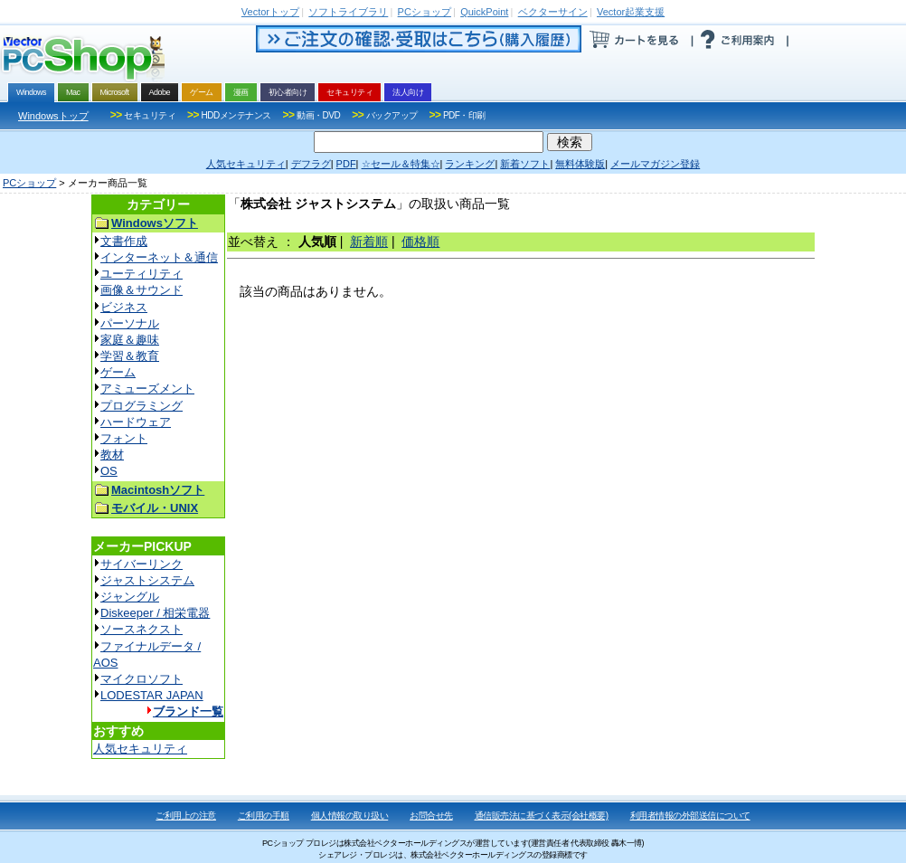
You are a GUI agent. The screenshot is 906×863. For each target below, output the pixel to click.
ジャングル (129, 596)
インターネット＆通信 (159, 257)
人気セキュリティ (140, 748)
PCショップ (29, 182)
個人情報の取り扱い (350, 815)
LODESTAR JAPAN (151, 695)
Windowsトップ (53, 115)
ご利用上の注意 (186, 815)
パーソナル (129, 323)
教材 (112, 454)
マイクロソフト (141, 679)
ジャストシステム (147, 580)
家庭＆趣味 (129, 339)
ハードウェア (135, 422)
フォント (123, 438)
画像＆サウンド (141, 290)
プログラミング (141, 406)
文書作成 (123, 241)
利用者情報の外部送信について (690, 815)
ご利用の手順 (263, 815)
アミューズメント (147, 388)
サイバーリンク (141, 564)
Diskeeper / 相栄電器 (155, 613)
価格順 (420, 241)
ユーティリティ (141, 273)
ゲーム (118, 372)
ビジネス (123, 307)
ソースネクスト (141, 629)
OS (109, 471)
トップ (270, 11)
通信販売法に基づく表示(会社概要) (542, 815)
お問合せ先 (431, 815)
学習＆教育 (129, 356)
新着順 (369, 241)
